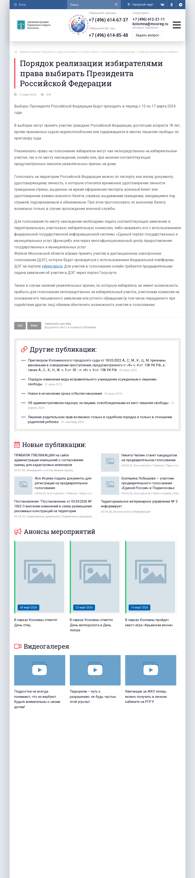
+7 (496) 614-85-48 (108, 35)
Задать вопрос (147, 35)
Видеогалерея (41, 646)
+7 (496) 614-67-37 (108, 20)
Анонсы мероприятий (54, 531)
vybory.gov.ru (52, 266)
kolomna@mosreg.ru (150, 24)
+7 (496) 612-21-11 (149, 19)
